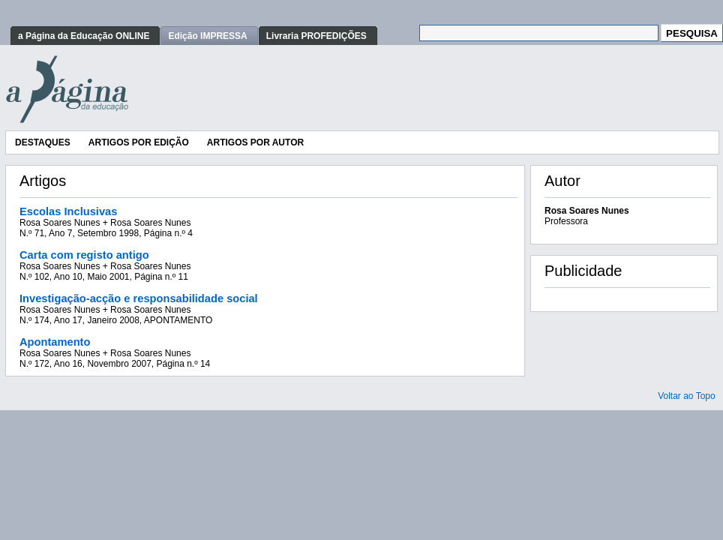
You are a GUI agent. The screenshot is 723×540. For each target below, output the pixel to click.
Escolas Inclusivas (68, 212)
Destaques (42, 142)
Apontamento (55, 342)
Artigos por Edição (138, 142)
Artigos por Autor (255, 142)
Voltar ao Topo (687, 396)
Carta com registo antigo (84, 255)
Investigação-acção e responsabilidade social (139, 298)
